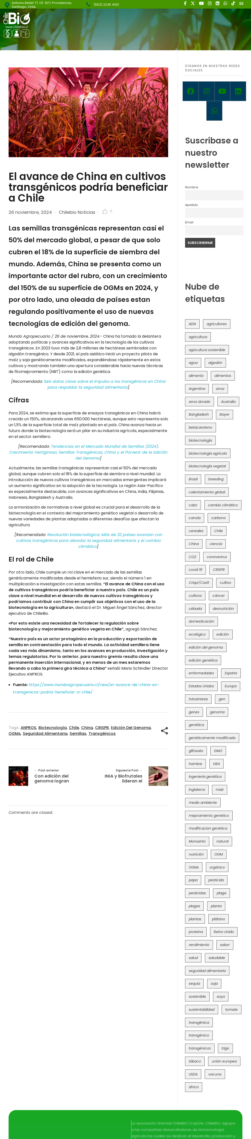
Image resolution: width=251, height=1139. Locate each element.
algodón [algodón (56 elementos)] (215, 362)
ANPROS (28, 727)
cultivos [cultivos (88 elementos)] (195, 595)
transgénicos (102, 733)
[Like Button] (105, 211)
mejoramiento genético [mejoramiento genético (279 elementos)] (209, 815)
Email (189, 222)
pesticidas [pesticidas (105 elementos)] (197, 893)
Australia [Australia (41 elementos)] (228, 401)
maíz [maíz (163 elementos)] (220, 789)
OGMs (15, 733)
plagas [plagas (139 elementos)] (194, 906)
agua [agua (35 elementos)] (193, 362)
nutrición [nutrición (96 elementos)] (196, 854)
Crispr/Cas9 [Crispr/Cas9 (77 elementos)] (199, 582)
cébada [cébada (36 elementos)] (195, 608)
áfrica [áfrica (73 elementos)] (194, 1087)
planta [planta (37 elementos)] (216, 906)
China (87, 727)
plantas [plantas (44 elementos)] (195, 919)
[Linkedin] (238, 91)
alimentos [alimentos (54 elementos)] (222, 375)
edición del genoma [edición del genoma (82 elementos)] (206, 647)
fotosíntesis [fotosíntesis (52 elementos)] (198, 699)
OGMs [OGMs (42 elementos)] (194, 867)
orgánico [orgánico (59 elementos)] (217, 867)
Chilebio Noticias (77, 212)
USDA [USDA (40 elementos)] (193, 1074)
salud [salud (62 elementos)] (193, 957)
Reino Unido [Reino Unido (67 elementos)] (224, 931)
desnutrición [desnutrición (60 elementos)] (223, 608)
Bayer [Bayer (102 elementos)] (224, 414)
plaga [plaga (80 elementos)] (221, 893)
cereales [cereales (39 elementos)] (196, 530)
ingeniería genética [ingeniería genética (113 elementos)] (205, 776)
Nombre (191, 187)
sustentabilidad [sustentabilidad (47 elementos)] (201, 1009)
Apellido (191, 205)
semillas (78, 733)
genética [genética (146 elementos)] (196, 724)
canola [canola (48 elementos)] (195, 517)
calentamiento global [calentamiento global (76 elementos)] (207, 492)
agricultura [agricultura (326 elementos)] (198, 336)
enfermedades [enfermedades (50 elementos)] (201, 673)
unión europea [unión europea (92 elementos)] (224, 1061)
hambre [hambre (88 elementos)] (195, 763)
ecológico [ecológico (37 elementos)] (197, 634)
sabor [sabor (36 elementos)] (225, 944)
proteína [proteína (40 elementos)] (196, 931)
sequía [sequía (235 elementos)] (194, 983)
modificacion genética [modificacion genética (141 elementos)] (208, 828)
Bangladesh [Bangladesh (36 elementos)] (199, 414)
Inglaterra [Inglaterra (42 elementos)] (197, 789)
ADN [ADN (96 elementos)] (192, 323)
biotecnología (52, 727)
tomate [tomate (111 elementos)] (231, 1009)
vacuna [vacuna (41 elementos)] (214, 1074)
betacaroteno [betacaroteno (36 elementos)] (200, 427)
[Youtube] (222, 91)
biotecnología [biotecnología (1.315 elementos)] (200, 440)
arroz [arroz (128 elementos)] (220, 388)
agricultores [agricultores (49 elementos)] (217, 323)
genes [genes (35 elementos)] (194, 712)
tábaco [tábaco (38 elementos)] (195, 1061)
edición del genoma (131, 727)
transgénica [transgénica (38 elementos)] (199, 1022)
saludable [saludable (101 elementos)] (217, 957)
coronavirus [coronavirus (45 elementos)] (217, 556)
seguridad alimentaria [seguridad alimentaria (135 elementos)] (207, 970)
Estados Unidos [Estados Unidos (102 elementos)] (201, 686)
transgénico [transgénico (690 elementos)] (199, 1035)
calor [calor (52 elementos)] (193, 505)
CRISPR (102, 727)
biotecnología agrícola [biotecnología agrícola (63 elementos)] (208, 453)
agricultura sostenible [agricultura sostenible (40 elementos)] (207, 349)
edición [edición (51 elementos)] (222, 634)
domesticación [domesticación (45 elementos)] (201, 621)
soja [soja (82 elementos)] (214, 983)
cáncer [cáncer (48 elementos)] (219, 595)
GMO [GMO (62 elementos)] (218, 750)
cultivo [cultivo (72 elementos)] (225, 582)
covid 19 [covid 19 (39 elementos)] (195, 569)
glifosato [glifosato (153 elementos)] (196, 750)
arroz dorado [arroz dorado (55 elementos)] (199, 401)
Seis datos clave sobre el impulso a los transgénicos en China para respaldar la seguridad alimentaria (105, 384)
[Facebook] (191, 91)
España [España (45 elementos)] (231, 673)
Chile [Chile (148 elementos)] (218, 530)
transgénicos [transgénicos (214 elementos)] (200, 1048)
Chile (74, 727)
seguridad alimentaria (45, 733)
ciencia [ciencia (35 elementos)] (216, 543)
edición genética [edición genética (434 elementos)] (203, 660)
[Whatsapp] (214, 111)
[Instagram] (206, 91)
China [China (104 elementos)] (194, 543)
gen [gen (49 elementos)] (222, 699)
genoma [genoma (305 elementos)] (217, 712)
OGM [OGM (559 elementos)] (218, 854)
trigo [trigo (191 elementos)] (225, 1048)
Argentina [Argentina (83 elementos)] (197, 388)
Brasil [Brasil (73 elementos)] (193, 479)
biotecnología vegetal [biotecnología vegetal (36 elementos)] (207, 466)
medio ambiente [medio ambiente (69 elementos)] (203, 802)
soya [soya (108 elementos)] (221, 996)
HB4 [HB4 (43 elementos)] (216, 763)
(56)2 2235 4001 (106, 4)
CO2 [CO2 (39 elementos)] (192, 556)
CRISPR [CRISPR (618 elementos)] (219, 569)
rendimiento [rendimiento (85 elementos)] (199, 944)
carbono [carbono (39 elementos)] (218, 517)
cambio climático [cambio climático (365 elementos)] (223, 505)
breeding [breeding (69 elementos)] (216, 479)
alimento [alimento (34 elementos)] (196, 375)
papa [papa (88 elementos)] (193, 880)
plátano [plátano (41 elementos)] (218, 919)
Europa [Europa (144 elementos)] (231, 686)
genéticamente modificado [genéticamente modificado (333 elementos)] (212, 737)
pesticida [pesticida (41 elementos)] (216, 880)
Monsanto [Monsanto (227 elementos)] (197, 841)
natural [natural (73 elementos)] (222, 841)
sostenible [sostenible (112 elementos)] (197, 996)
